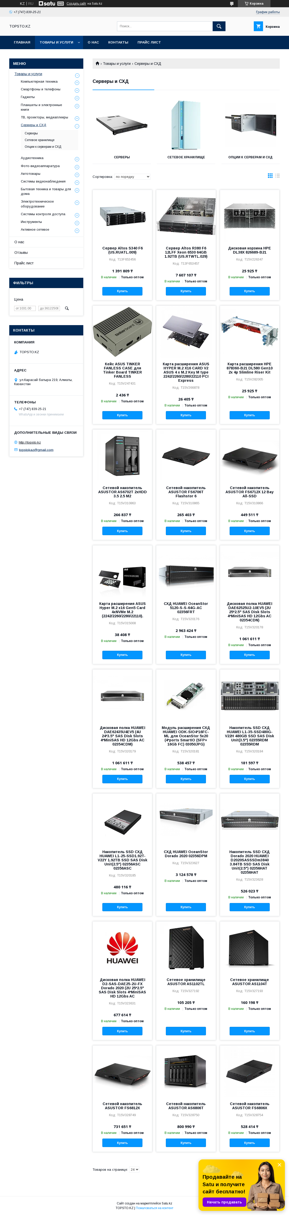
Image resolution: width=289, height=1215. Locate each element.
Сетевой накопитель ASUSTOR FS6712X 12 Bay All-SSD (249, 492)
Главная (22, 42)
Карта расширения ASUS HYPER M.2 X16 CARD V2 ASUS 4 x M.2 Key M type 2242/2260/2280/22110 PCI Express (186, 372)
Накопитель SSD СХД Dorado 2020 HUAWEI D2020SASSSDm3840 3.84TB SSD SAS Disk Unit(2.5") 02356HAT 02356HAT (249, 862)
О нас (93, 42)
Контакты (118, 42)
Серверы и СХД (33, 125)
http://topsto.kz (30, 442)
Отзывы (21, 252)
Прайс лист (149, 42)
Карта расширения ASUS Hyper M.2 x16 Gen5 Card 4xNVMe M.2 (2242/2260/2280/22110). (122, 610)
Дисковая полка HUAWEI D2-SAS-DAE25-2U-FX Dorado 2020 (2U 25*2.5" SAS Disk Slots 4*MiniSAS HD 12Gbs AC (122, 988)
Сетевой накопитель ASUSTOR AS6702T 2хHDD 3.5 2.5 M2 (122, 492)
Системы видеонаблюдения (43, 181)
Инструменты (31, 222)
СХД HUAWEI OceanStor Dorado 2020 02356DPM (186, 854)
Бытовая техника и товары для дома (46, 191)
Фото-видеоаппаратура (40, 166)
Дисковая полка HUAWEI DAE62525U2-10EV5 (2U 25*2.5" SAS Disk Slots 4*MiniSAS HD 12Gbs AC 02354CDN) (249, 612)
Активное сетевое (35, 229)
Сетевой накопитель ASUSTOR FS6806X (249, 1106)
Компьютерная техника (39, 81)
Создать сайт (76, 3)
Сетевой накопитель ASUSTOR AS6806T (186, 1106)
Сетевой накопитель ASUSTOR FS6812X (122, 1106)
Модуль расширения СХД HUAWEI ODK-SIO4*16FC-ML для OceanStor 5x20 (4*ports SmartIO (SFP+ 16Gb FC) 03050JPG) (186, 736)
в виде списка (277, 176)
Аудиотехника (32, 158)
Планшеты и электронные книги (41, 107)
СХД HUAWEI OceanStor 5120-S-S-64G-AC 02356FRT (186, 608)
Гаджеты (28, 97)
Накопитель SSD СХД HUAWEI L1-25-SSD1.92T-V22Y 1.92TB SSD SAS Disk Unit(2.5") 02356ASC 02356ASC (122, 860)
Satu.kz (167, 1203)
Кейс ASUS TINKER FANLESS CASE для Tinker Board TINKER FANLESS (122, 370)
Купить (122, 291)
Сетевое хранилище (186, 157)
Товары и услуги (56, 42)
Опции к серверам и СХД (250, 157)
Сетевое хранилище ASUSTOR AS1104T (249, 982)
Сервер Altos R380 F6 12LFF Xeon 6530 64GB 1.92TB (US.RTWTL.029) (186, 252)
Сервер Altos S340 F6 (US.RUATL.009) (122, 250)
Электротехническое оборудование (37, 203)
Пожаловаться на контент (154, 1208)
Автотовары (30, 174)
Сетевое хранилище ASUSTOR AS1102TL (186, 982)
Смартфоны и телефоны (40, 89)
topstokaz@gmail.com (36, 450)
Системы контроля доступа (43, 214)
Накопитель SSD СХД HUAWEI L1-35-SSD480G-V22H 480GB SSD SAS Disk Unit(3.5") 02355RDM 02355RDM (249, 736)
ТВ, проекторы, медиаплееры (44, 117)
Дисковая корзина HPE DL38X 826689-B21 (249, 250)
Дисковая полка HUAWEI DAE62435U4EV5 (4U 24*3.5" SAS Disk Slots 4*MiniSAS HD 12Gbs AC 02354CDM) (122, 736)
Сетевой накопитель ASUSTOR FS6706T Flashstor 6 (186, 492)
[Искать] (219, 26)
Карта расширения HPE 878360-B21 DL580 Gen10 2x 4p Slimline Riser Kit (250, 368)
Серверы (122, 157)
